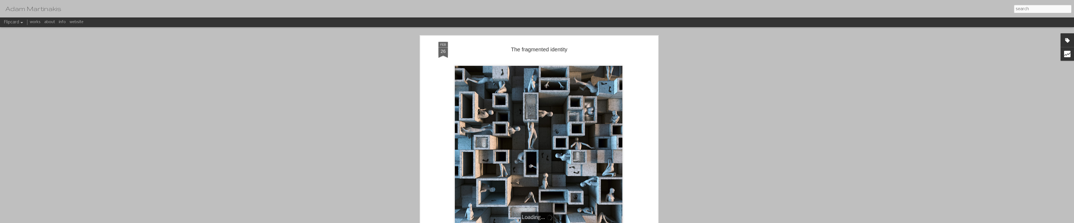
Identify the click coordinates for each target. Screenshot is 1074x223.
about (49, 22)
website (77, 22)
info (62, 22)
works (35, 22)
